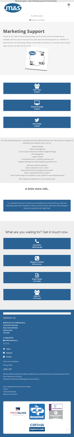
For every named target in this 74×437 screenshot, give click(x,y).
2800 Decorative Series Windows (40, 374)
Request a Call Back (38, 20)
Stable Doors (11, 376)
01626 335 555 (38, 16)
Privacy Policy (7, 365)
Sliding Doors (7, 379)
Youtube (8, 357)
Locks (23, 387)
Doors (52, 374)
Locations (14, 394)
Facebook (9, 353)
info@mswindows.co (11, 340)
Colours (5, 389)
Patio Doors (15, 379)
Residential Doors (59, 374)
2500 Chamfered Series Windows (19, 374)
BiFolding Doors (24, 379)
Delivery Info (7, 394)
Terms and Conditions (11, 361)
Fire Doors (18, 376)
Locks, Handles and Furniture (12, 387)
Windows (6, 374)
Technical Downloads (9, 392)
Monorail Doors (34, 379)
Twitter (8, 349)
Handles (28, 387)
